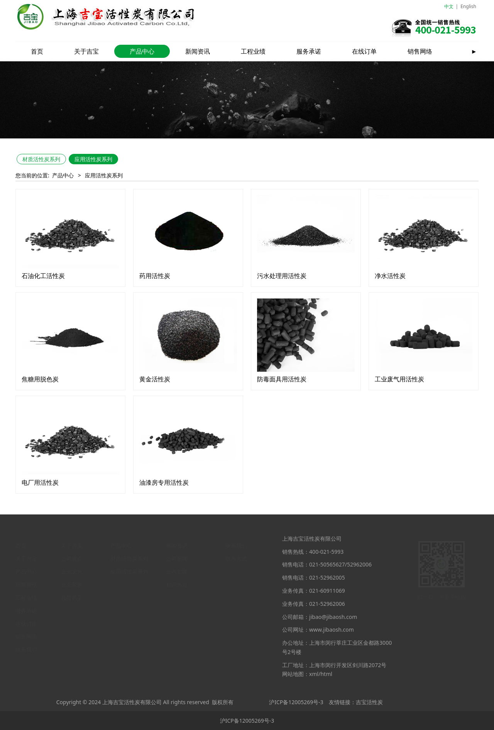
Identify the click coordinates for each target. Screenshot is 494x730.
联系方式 (236, 556)
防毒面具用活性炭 (281, 379)
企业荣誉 (72, 582)
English (468, 6)
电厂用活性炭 (40, 482)
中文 (448, 6)
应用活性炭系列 (93, 159)
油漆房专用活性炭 (164, 482)
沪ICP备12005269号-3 (296, 702)
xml (313, 679)
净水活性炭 (390, 275)
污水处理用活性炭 (281, 275)
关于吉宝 (86, 51)
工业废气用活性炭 (399, 379)
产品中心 (142, 51)
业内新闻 (177, 569)
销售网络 (420, 51)
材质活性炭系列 (41, 159)
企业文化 (72, 569)
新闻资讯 (197, 51)
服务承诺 (308, 51)
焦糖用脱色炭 (40, 379)
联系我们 (26, 648)
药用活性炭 (154, 275)
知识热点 (177, 582)
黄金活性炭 (154, 379)
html (326, 679)
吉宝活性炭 (369, 702)
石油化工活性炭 (43, 275)
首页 (37, 51)
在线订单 (364, 51)
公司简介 (72, 556)
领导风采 (72, 595)
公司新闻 (177, 556)
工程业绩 (253, 51)
